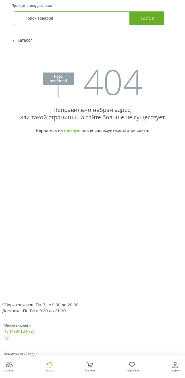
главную (72, 130)
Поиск (146, 18)
